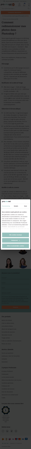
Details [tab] (16, 206)
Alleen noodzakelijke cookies (15, 246)
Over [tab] (25, 206)
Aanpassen (15, 240)
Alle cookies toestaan (15, 235)
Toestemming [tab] (6, 206)
